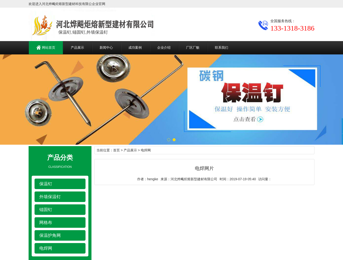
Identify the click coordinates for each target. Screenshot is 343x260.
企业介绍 (164, 47)
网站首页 (45, 47)
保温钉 (45, 183)
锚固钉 (45, 209)
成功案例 (135, 47)
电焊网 (45, 248)
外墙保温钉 (50, 196)
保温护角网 (50, 235)
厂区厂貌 (192, 47)
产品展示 (77, 47)
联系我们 (221, 47)
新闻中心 (106, 47)
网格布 (45, 222)
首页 (116, 150)
